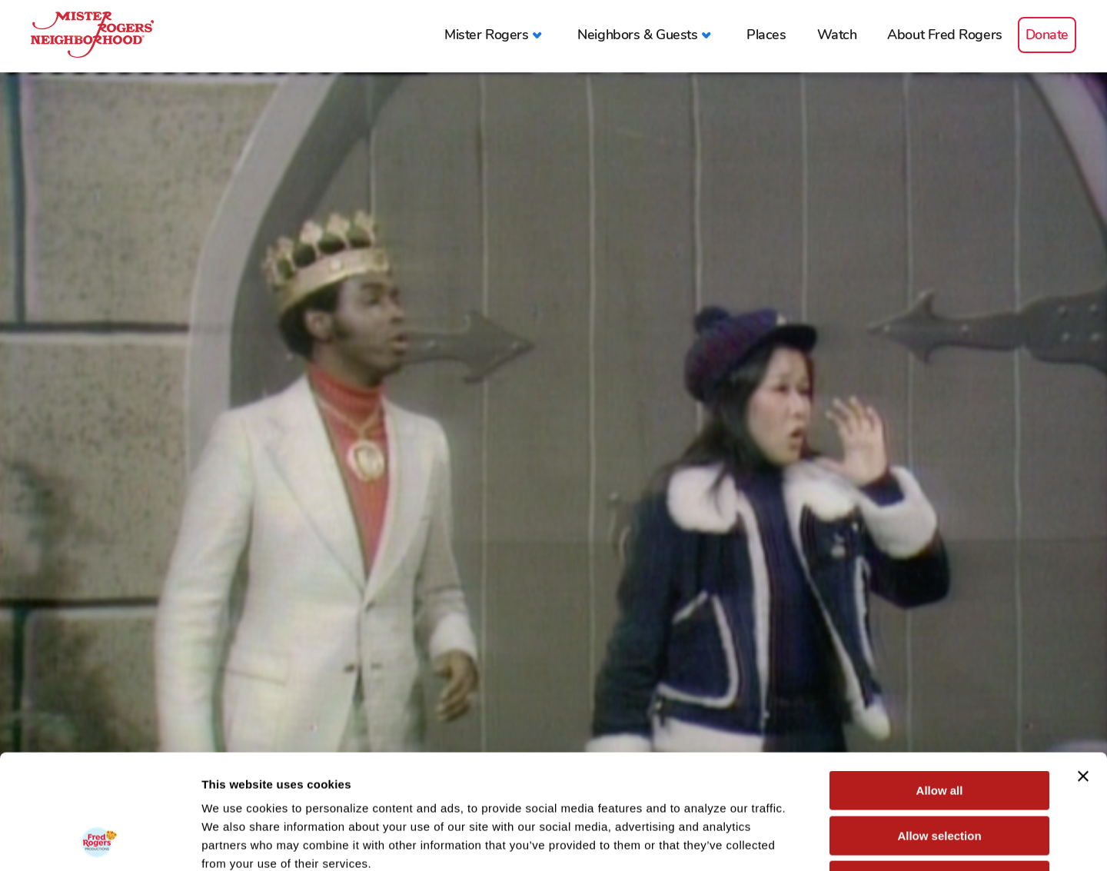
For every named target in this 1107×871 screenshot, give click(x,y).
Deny (940, 773)
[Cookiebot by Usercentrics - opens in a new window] (99, 841)
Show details (807, 840)
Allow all (939, 683)
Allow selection (939, 728)
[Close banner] (1083, 668)
